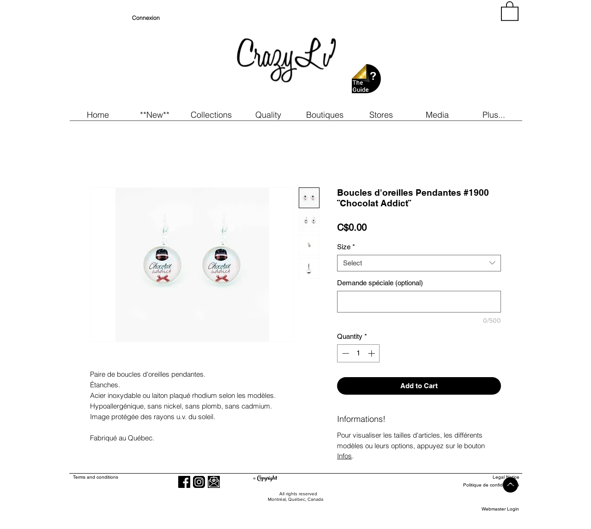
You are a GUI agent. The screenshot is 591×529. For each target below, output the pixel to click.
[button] (154, 114)
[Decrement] (344, 353)
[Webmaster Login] (500, 509)
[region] (436, 55)
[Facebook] (184, 482)
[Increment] (372, 353)
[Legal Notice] (485, 477)
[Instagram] (199, 482)
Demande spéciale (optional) (380, 283)
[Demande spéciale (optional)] (419, 301)
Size (346, 247)
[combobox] (419, 263)
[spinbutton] (358, 353)
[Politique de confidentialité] (485, 485)
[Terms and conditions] (133, 477)
